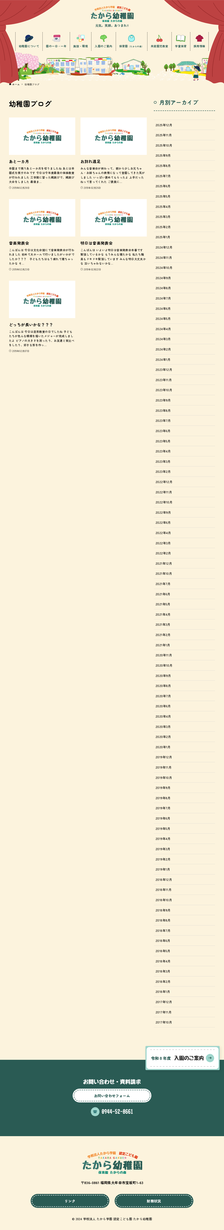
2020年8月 (163, 685)
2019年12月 (164, 757)
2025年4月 (163, 206)
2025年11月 (164, 135)
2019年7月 (163, 808)
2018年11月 (164, 889)
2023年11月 (164, 379)
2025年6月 (163, 186)
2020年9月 (163, 675)
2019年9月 (163, 787)
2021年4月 (163, 614)
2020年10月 (164, 665)
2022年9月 (163, 512)
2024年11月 (164, 257)
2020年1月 (163, 747)
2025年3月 (163, 216)
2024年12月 (164, 247)
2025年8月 (163, 165)
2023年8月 (163, 410)
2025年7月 (163, 175)
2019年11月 (164, 767)
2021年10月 (164, 573)
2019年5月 (163, 828)
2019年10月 (164, 777)
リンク (70, 1201)
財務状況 (154, 1201)
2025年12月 (164, 125)
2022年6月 (163, 522)
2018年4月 (163, 961)
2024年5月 (163, 318)
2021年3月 (163, 624)
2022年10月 (164, 502)
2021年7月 (163, 583)
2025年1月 (163, 237)
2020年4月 (163, 716)
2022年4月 (163, 532)
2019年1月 (163, 869)
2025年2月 (163, 226)
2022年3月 (163, 543)
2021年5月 (163, 604)
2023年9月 (163, 400)
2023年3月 (163, 461)
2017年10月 (164, 1022)
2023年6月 (163, 430)
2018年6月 (163, 940)
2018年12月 (164, 879)
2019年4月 (163, 838)
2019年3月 (163, 848)
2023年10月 (164, 389)
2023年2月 (163, 471)
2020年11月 (164, 655)
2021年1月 (163, 645)
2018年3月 (163, 971)
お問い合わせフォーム (112, 1095)
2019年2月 (163, 859)
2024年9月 (163, 277)
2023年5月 (163, 441)
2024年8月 (163, 288)
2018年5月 (163, 950)
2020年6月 (163, 706)
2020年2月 (163, 736)
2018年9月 (163, 910)
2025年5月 (163, 196)
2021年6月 (163, 594)
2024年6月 (163, 308)
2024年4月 (163, 328)
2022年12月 (164, 481)
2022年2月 (163, 553)
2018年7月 (163, 930)
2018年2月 (163, 981)
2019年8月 (163, 797)
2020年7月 (163, 696)
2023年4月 (163, 451)
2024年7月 (163, 298)
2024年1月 (163, 359)
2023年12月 (164, 369)
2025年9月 (163, 155)
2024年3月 (163, 338)
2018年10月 (164, 899)
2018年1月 (163, 991)
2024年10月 (164, 267)
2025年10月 (164, 145)
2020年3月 (163, 726)
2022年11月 (164, 492)
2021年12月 (164, 563)
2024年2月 (163, 349)
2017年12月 (164, 1001)
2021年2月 (163, 634)
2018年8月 (163, 920)
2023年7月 (163, 420)
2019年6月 (163, 818)
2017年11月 (164, 1012)
